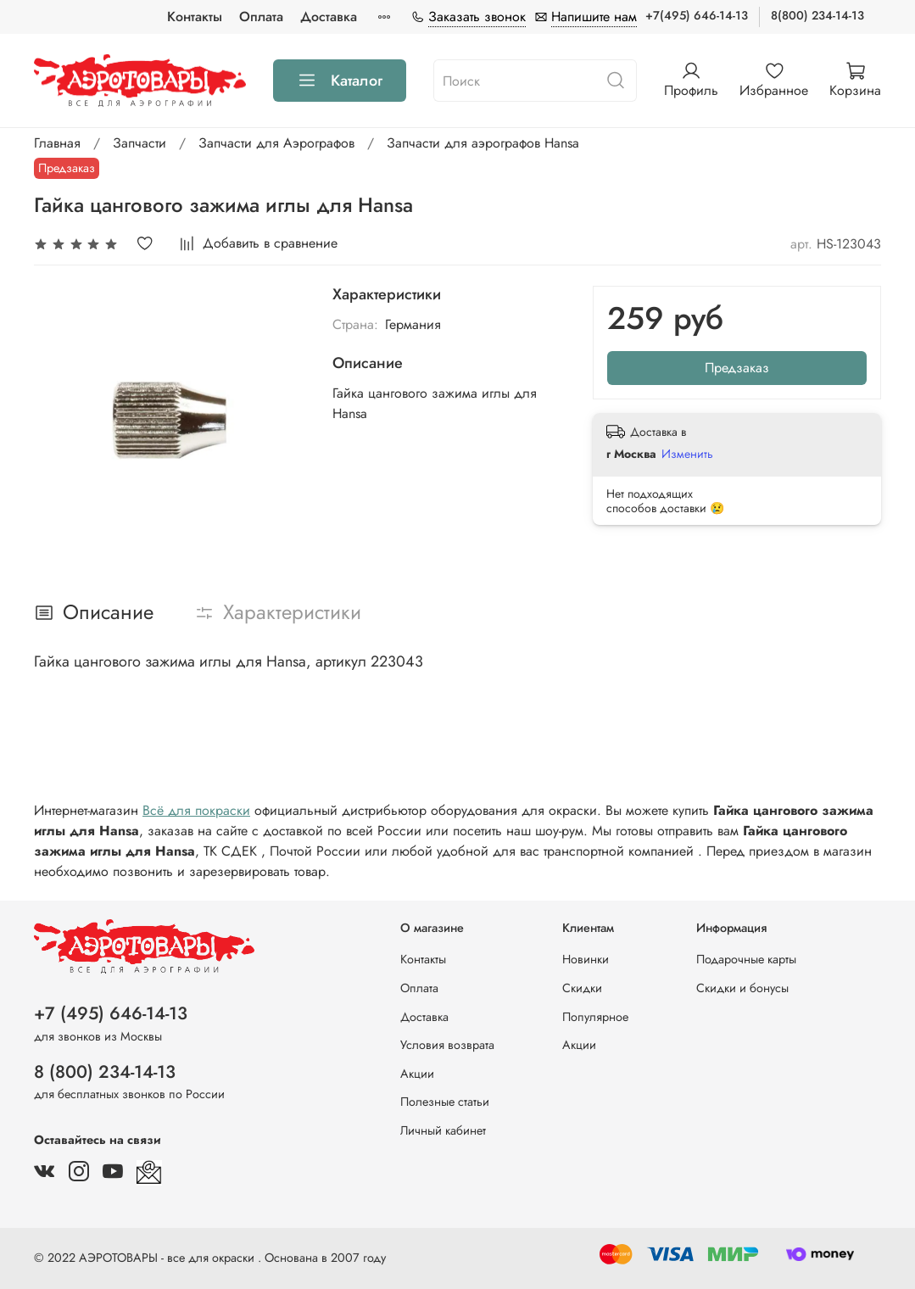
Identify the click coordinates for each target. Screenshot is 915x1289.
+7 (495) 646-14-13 (110, 1013)
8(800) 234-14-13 (817, 15)
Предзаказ (737, 367)
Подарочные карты (746, 959)
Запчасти (139, 143)
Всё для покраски (196, 810)
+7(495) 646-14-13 (696, 15)
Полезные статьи (444, 1101)
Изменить (687, 453)
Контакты (194, 16)
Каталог (339, 81)
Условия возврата (447, 1044)
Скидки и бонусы (742, 987)
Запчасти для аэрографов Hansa (483, 143)
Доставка (328, 16)
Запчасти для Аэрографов (276, 143)
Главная (57, 143)
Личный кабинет (443, 1130)
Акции (417, 1073)
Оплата (261, 16)
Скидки (582, 987)
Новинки (585, 959)
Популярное (595, 1016)
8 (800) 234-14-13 (105, 1072)
